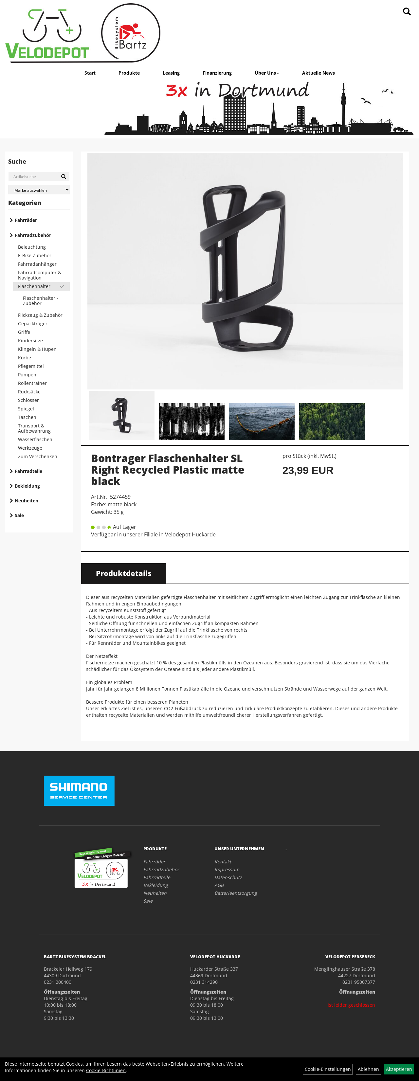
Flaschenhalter (34, 286)
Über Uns (267, 73)
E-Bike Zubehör (34, 255)
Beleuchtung (32, 247)
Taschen (27, 417)
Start (90, 73)
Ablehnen (368, 1069)
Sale (19, 515)
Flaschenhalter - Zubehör (40, 300)
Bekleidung (27, 486)
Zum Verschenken (37, 456)
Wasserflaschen (35, 439)
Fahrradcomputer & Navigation (39, 275)
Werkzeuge (30, 448)
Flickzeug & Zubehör (40, 315)
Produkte (129, 73)
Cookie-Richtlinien (106, 1070)
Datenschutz (228, 877)
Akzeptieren (399, 1069)
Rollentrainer (32, 383)
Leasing (171, 73)
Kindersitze (30, 340)
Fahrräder (26, 220)
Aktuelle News (318, 73)
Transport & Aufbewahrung (34, 428)
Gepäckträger (32, 323)
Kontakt (222, 861)
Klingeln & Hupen (37, 349)
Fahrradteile (28, 471)
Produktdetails (124, 573)
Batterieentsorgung (235, 893)
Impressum (226, 869)
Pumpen (27, 374)
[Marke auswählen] (39, 189)
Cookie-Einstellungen (328, 1069)
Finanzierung (217, 73)
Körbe (24, 357)
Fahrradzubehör (33, 235)
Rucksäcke (29, 391)
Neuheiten (26, 500)
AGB (219, 885)
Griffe (24, 332)
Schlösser (28, 400)
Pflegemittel (31, 366)
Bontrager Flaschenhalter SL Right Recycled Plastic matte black (168, 469)
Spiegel (26, 408)
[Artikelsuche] (407, 12)
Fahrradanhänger (37, 264)
